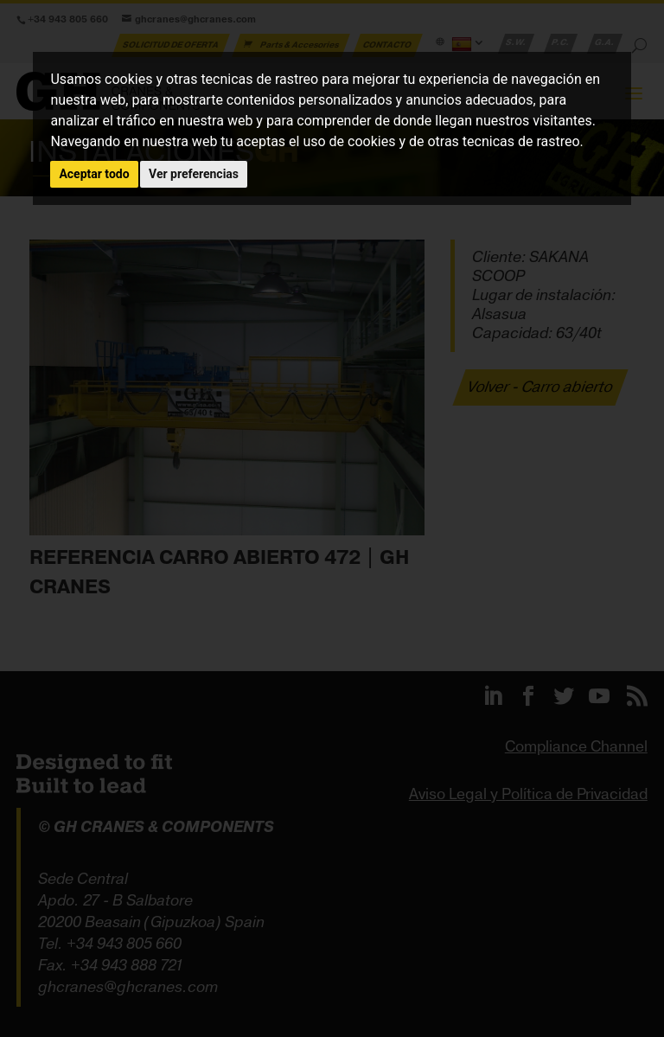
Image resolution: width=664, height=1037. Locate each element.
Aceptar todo (94, 174)
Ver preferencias (194, 174)
